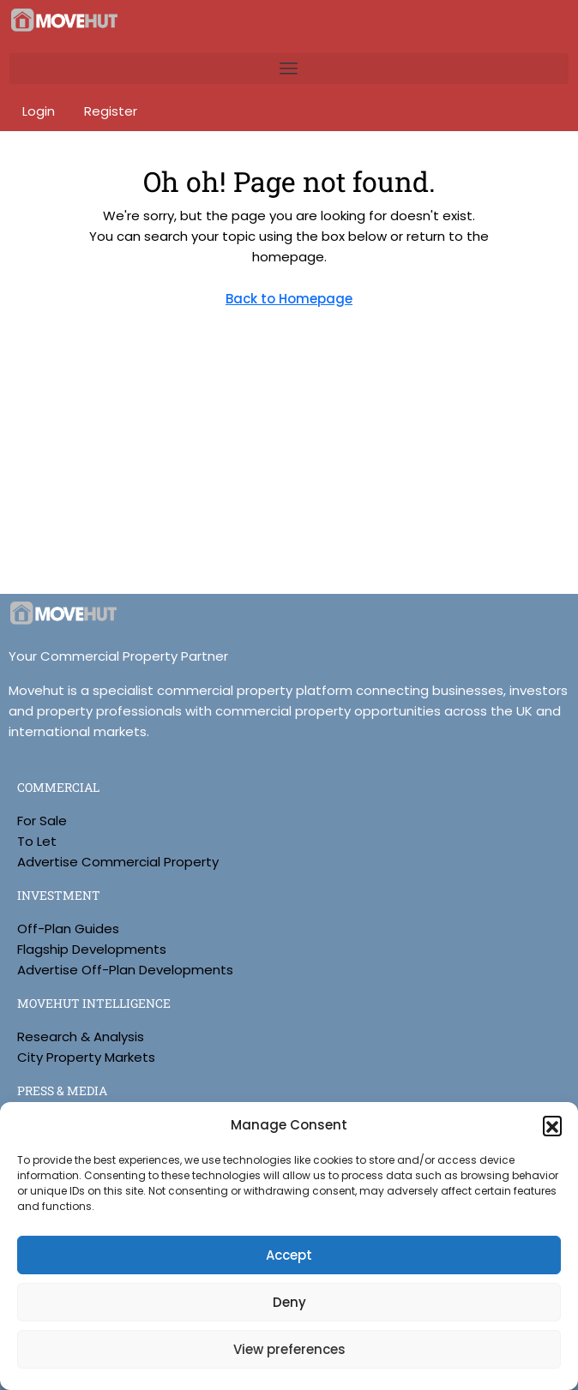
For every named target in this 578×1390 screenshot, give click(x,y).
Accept (289, 1255)
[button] (552, 1125)
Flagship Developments (91, 949)
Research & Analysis (80, 1036)
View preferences (289, 1349)
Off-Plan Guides (68, 929)
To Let (37, 841)
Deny (289, 1302)
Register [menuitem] (110, 111)
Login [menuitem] (40, 111)
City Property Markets (86, 1057)
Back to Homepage (289, 299)
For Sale (42, 821)
